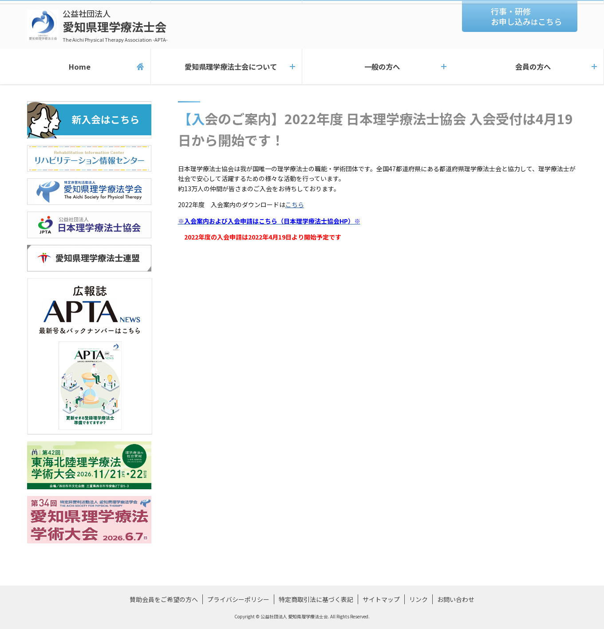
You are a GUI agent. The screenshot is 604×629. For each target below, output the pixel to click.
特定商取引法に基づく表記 (316, 599)
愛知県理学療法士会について (226, 66)
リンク (418, 599)
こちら (294, 204)
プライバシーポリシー (238, 599)
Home (75, 66)
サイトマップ (381, 599)
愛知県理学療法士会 (115, 25)
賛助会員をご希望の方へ (164, 599)
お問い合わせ (455, 599)
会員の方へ (528, 66)
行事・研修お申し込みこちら (526, 16)
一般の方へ (378, 66)
